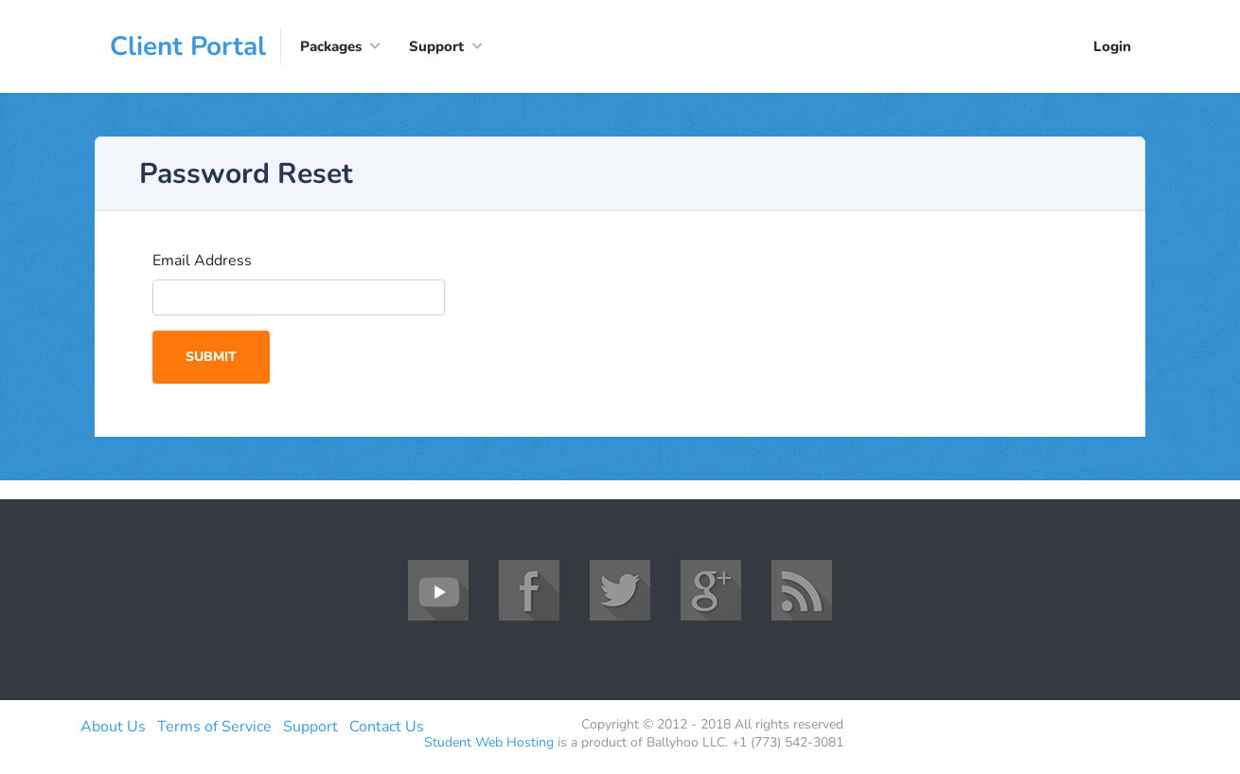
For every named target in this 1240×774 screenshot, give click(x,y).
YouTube (438, 590)
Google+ (711, 590)
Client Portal (188, 46)
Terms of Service (214, 726)
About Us (113, 726)
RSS (801, 590)
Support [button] (436, 46)
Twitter (620, 590)
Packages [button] (331, 46)
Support (310, 726)
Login (1112, 46)
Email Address (202, 260)
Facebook (529, 590)
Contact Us (386, 726)
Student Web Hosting (489, 742)
